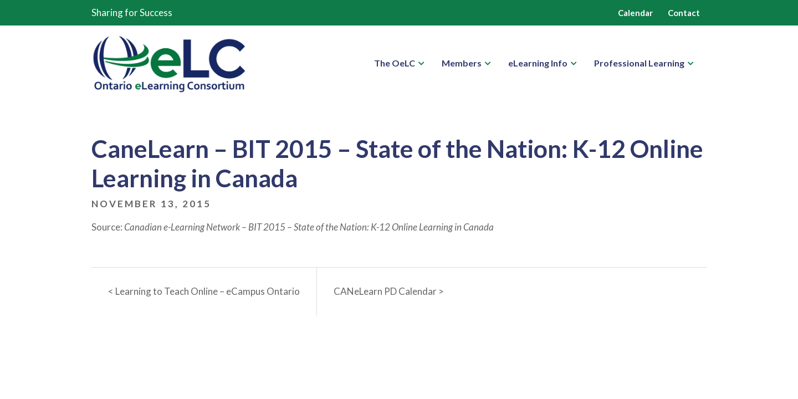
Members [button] (462, 63)
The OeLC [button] (394, 63)
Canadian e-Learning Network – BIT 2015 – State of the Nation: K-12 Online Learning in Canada (309, 227)
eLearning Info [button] (537, 63)
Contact (684, 13)
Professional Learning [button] (639, 63)
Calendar (635, 13)
